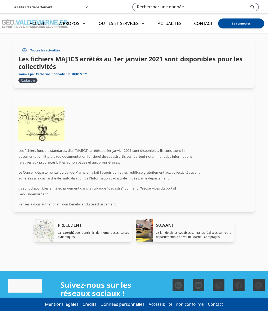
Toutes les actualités (41, 50)
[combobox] (195, 7)
